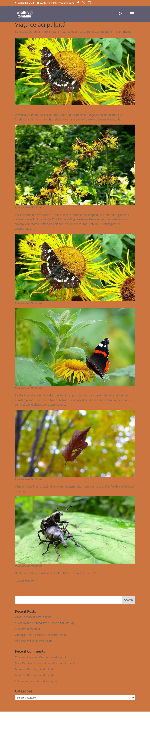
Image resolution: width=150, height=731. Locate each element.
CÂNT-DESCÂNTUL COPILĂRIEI (34, 641)
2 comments (123, 31)
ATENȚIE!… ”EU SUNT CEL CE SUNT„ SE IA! (41, 635)
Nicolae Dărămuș (30, 31)
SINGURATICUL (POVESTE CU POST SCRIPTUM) (44, 623)
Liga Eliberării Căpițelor (43, 681)
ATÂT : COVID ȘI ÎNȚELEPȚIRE (33, 617)
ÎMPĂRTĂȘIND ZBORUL (29, 629)
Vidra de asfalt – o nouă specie (56, 663)
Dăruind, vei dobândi (52, 657)
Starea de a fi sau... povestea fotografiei (87, 31)
